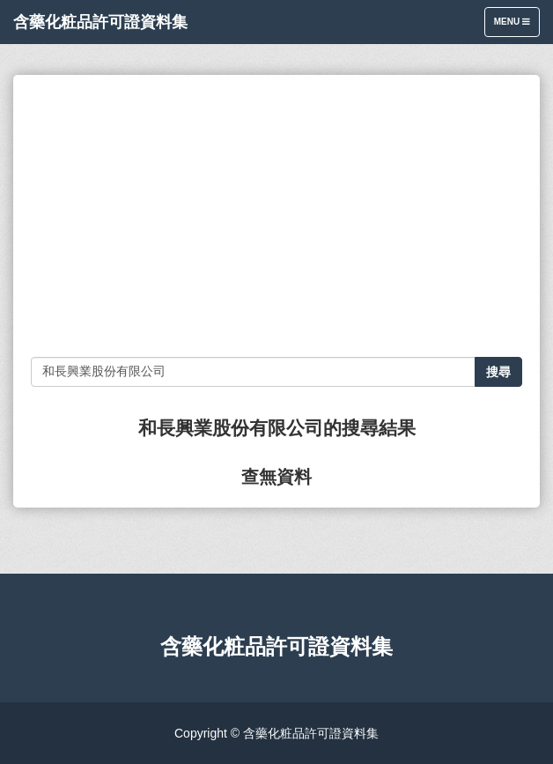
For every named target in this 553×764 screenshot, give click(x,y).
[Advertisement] (276, 216)
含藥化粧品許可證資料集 (100, 22)
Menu (516, 26)
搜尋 (498, 372)
